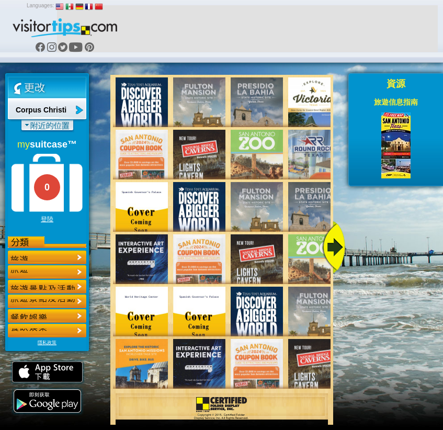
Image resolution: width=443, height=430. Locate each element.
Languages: (40, 5)
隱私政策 (47, 342)
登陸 (47, 219)
